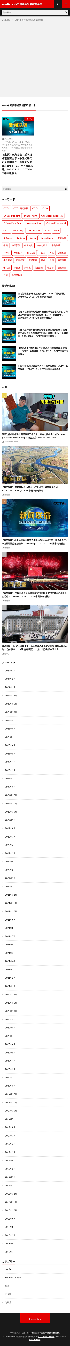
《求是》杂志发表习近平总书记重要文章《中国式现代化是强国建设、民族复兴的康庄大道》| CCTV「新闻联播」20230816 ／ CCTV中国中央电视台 (17, 164)
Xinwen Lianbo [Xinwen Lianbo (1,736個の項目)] (47, 238)
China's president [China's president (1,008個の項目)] (11, 215)
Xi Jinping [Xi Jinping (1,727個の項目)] (7, 238)
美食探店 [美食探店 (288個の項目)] (39, 267)
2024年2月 (10, 679)
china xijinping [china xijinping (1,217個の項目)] (30, 215)
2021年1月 (10, 986)
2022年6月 (10, 845)
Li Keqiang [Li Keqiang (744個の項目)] (18, 230)
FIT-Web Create (46, 1336)
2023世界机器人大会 (10, 145)
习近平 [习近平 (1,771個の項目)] (6, 252)
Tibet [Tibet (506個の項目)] (56, 230)
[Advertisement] (35, 58)
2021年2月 (10, 977)
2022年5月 (10, 853)
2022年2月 (10, 878)
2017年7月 (10, 1252)
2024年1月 (10, 687)
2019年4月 (10, 1160)
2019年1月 (10, 1185)
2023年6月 (10, 745)
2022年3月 (10, 870)
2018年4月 (10, 1243)
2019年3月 (10, 1169)
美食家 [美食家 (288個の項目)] (27, 267)
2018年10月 (11, 1210)
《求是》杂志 (10, 142)
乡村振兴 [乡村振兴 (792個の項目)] (18, 252)
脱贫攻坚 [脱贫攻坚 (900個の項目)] (62, 267)
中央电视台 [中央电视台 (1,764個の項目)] (42, 245)
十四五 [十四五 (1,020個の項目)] (42, 252)
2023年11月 (11, 704)
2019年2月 (10, 1177)
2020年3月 (10, 1069)
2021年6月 (10, 944)
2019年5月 (10, 1152)
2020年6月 (10, 1044)
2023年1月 (10, 787)
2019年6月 (10, 1144)
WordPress (34, 1339)
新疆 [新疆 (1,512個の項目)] (43, 260)
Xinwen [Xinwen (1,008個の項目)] (32, 238)
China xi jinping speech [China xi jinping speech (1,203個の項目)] (52, 215)
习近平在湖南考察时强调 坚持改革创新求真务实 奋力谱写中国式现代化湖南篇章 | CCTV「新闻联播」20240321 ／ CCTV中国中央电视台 (43, 314)
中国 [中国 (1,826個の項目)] (5, 245)
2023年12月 (11, 695)
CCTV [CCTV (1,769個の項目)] (6, 208)
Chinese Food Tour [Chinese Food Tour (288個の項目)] (12, 223)
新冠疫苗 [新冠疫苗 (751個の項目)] (20, 260)
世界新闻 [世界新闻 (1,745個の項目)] (62, 238)
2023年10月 (11, 712)
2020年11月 (11, 1002)
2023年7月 (10, 737)
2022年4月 (10, 861)
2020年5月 (10, 1052)
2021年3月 (10, 969)
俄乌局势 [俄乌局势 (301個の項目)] (30, 252)
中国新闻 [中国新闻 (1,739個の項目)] (16, 245)
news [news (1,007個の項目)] (47, 230)
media (8, 1269)
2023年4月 (10, 762)
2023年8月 (10, 728)
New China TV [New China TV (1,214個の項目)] (34, 230)
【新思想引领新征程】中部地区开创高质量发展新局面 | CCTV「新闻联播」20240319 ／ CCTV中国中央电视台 (43, 351)
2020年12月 (11, 994)
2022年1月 (10, 886)
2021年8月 (10, 928)
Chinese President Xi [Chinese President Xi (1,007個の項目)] (56, 223)
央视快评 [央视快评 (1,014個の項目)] (62, 252)
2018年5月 (10, 1235)
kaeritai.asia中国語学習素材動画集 (43, 1333)
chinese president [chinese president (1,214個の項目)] (34, 223)
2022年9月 (10, 820)
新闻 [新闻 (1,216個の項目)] (51, 260)
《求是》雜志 (23, 142)
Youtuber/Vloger (11, 442)
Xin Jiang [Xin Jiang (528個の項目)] (20, 238)
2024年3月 (10, 670)
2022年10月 (11, 811)
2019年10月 (11, 1110)
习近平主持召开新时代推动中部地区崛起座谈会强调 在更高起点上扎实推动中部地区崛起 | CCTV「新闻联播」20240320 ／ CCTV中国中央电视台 (43, 332)
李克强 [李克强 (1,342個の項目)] (17, 267)
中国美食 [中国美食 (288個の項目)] (28, 245)
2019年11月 (11, 1102)
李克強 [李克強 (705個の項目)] (6, 267)
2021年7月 (10, 936)
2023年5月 (10, 753)
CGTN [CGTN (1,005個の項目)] (35, 208)
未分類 (29, 119)
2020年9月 (10, 1019)
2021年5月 (10, 953)
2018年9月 (10, 1218)
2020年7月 (10, 1036)
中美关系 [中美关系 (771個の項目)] (56, 245)
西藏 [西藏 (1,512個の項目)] (5, 275)
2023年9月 (10, 720)
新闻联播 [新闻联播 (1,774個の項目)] (62, 260)
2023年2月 (10, 778)
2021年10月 (11, 911)
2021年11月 (11, 903)
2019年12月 (11, 1094)
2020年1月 (10, 1086)
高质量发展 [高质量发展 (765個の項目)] (17, 275)
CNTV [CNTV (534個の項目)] (6, 230)
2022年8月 (10, 828)
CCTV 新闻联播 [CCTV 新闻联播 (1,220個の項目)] (20, 208)
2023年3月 (10, 770)
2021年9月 (10, 919)
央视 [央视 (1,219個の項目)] (51, 252)
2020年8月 (10, 1027)
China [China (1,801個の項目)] (45, 208)
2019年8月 (10, 1127)
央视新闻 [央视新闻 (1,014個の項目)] (7, 260)
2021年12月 (11, 894)
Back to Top (35, 1319)
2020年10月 (11, 1011)
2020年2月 (10, 1077)
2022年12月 (11, 795)
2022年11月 (11, 803)
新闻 (7, 1285)
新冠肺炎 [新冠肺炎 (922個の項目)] (33, 260)
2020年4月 (10, 1061)
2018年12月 (11, 1193)
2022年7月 (10, 836)
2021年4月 (10, 961)
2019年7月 (10, 1135)
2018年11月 (11, 1202)
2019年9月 (10, 1119)
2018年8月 (10, 1227)
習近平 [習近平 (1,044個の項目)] (50, 267)
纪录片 (7, 653)
